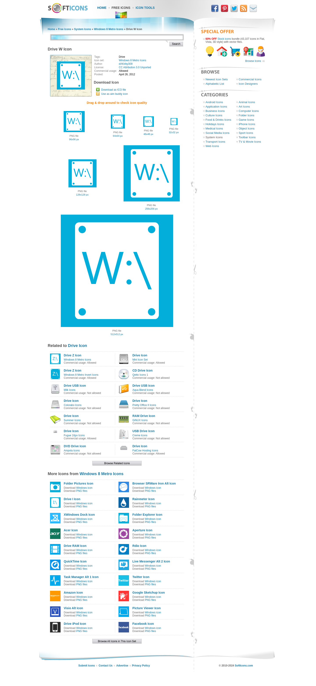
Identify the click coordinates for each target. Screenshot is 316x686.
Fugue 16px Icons (74, 435)
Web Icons (212, 146)
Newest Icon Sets (217, 79)
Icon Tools (145, 7)
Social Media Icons (218, 133)
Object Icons (247, 128)
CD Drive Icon (142, 370)
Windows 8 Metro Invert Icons (81, 374)
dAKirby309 (126, 63)
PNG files (81, 490)
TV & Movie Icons (250, 141)
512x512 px (117, 334)
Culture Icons (214, 115)
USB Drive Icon (143, 431)
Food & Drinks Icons (218, 119)
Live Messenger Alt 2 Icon (151, 561)
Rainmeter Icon (143, 499)
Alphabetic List (215, 83)
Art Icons (244, 106)
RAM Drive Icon (143, 416)
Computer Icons (249, 111)
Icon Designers (248, 83)
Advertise (122, 665)
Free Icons (120, 7)
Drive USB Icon (75, 385)
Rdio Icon (139, 546)
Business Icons (215, 111)
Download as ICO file (113, 89)
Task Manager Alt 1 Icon (81, 577)
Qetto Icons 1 (140, 374)
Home (101, 7)
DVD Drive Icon (75, 446)
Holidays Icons (215, 124)
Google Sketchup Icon (148, 592)
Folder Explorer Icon (147, 514)
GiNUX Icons (139, 420)
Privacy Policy (141, 665)
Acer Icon (71, 530)
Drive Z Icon (72, 355)
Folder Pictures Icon (78, 483)
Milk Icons (69, 389)
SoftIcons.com (244, 665)
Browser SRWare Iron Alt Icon (154, 483)
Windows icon (84, 487)
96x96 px (74, 139)
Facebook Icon (143, 623)
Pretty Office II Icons (144, 405)
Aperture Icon (142, 530)
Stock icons (224, 38)
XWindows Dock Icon (79, 514)
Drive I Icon (72, 499)
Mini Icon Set (139, 359)
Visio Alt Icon (73, 608)
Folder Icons (247, 115)
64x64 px (118, 136)
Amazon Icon (73, 592)
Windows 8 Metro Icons (108, 29)
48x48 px (148, 134)
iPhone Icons (247, 124)
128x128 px (82, 194)
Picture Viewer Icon (146, 608)
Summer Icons (72, 420)
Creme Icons (139, 435)
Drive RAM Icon (75, 546)
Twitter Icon (140, 577)
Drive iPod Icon (75, 623)
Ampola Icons (72, 450)
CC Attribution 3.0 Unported (135, 67)
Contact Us (105, 665)
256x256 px (151, 208)
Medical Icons (214, 128)
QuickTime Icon (75, 561)
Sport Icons (246, 133)
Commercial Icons (250, 79)
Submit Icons (86, 665)
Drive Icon (77, 345)
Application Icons (216, 106)
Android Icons (214, 102)
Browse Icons (253, 61)
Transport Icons (215, 141)
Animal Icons (247, 102)
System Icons (82, 29)
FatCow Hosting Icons (145, 450)
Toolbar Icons (247, 137)
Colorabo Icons (73, 405)
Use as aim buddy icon (114, 93)
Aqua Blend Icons (142, 389)
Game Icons (246, 119)
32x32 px (174, 132)
